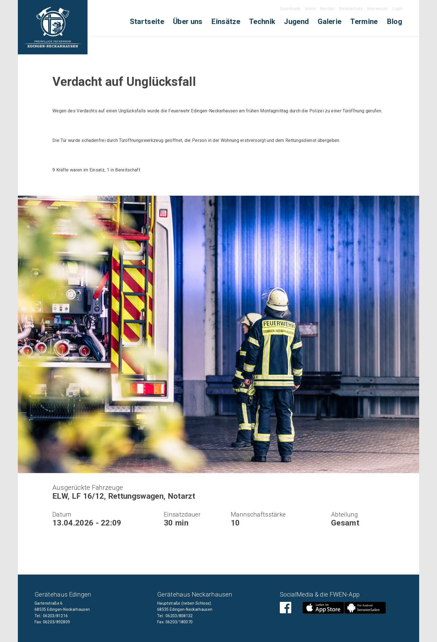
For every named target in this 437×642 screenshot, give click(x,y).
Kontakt (328, 8)
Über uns (188, 21)
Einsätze (225, 21)
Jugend (296, 21)
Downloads (290, 8)
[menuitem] (147, 21)
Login (397, 8)
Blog (394, 21)
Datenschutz (351, 8)
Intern (310, 8)
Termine (364, 21)
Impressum (377, 8)
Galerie (329, 21)
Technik (262, 21)
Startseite (147, 21)
